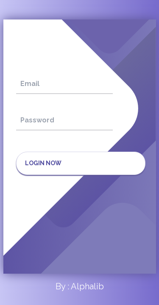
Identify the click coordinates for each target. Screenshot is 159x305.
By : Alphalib (80, 286)
